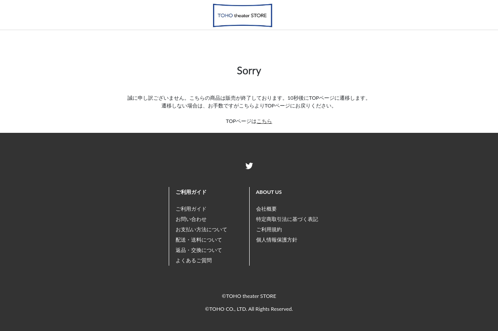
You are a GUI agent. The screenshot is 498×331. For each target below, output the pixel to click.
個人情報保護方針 (276, 239)
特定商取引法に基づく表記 (287, 219)
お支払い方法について (201, 229)
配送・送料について (199, 239)
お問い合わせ (191, 219)
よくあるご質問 (194, 260)
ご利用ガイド (191, 208)
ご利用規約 (269, 229)
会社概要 (266, 208)
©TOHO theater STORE (249, 296)
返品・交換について (199, 250)
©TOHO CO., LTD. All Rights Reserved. (249, 309)
